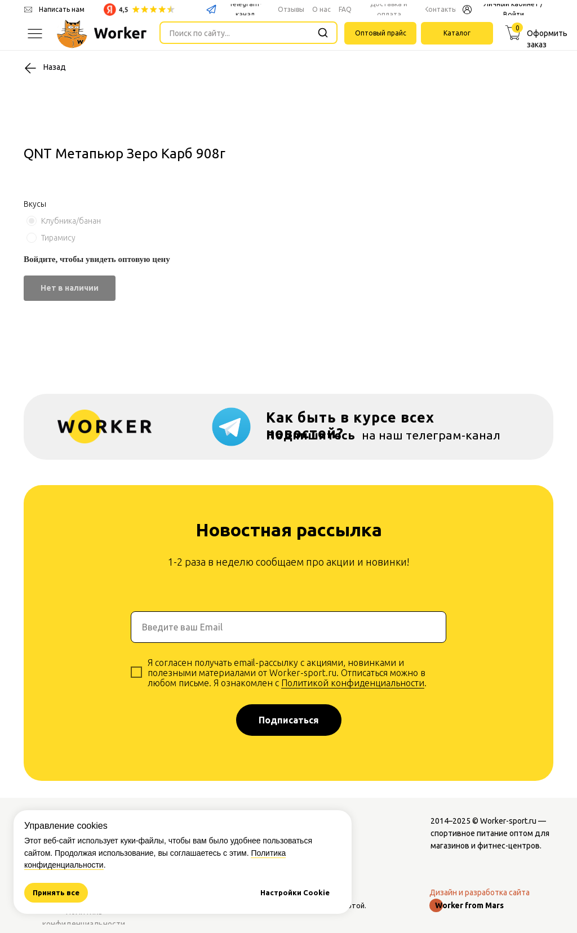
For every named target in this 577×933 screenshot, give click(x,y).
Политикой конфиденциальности (352, 683)
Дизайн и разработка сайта (479, 892)
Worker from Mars (469, 905)
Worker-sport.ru (508, 820)
